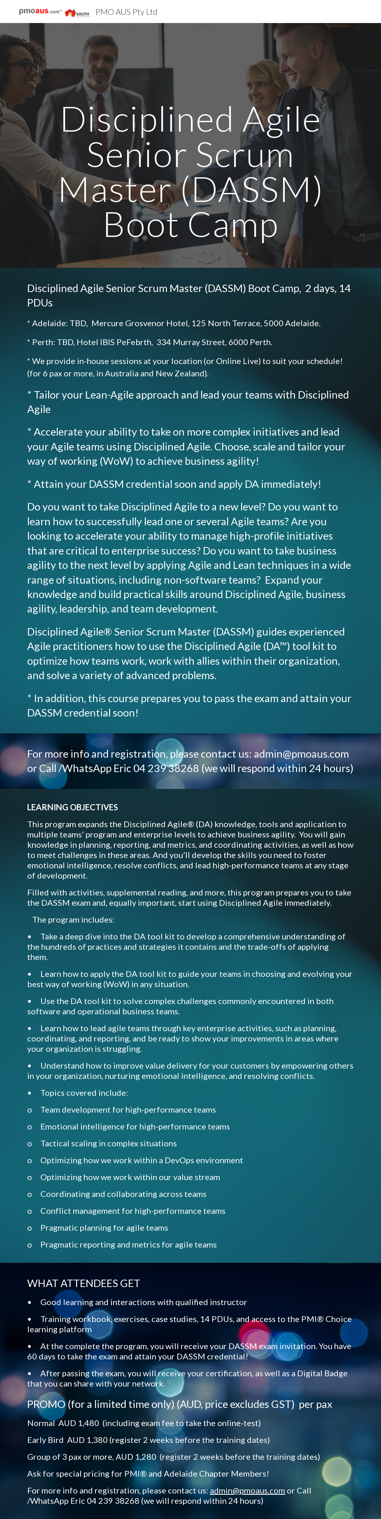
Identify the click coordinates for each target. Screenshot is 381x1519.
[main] (190, 145)
